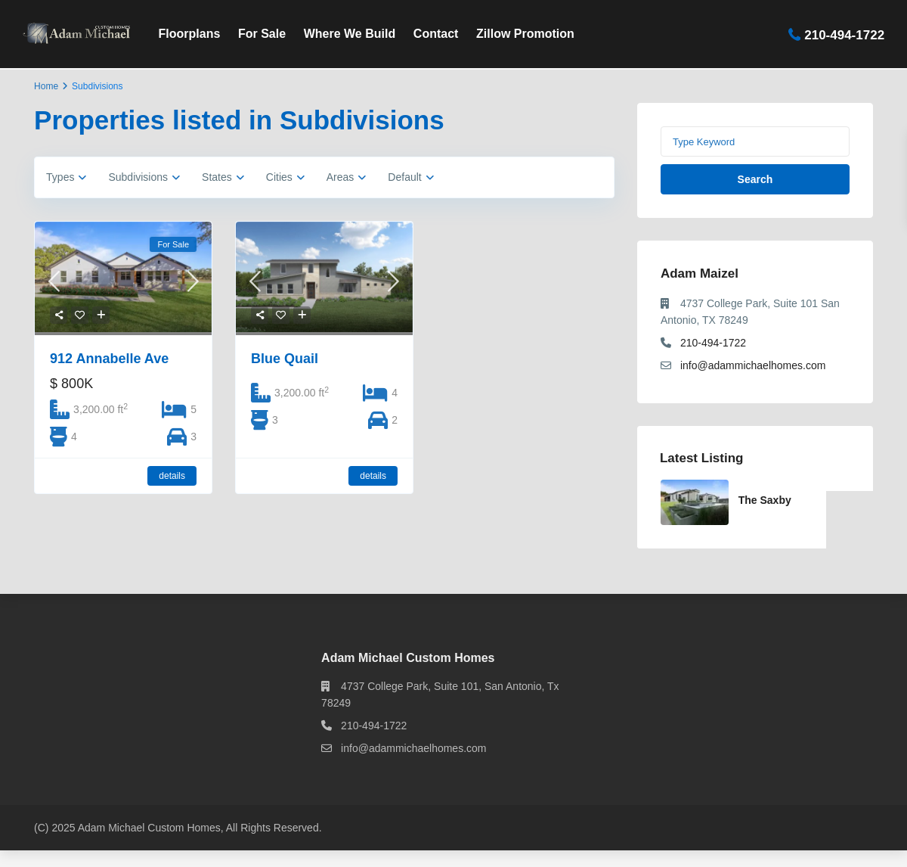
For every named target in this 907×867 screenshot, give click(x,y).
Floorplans (190, 33)
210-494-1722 (844, 34)
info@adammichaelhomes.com (752, 365)
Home (46, 86)
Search (755, 179)
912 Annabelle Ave (109, 358)
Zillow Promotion (525, 33)
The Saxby (764, 500)
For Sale (262, 33)
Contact (436, 33)
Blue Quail (284, 358)
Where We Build (350, 33)
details (172, 476)
